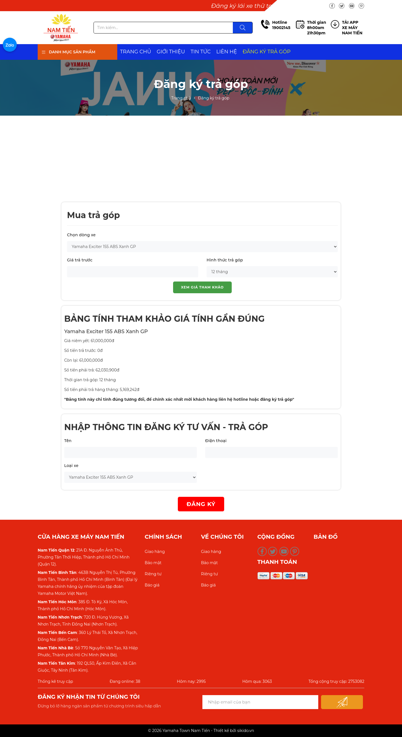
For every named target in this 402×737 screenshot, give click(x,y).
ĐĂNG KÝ (200, 504)
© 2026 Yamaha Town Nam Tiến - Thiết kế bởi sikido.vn (201, 730)
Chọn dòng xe (81, 234)
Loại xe (71, 465)
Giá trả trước (79, 260)
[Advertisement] (201, 157)
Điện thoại (216, 440)
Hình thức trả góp (225, 260)
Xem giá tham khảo (202, 287)
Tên (67, 440)
